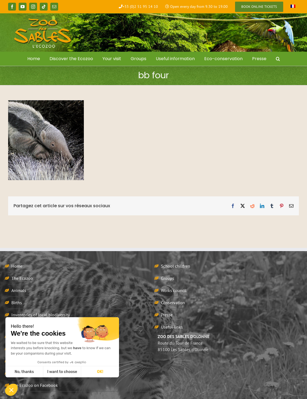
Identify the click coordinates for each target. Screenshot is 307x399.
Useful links (172, 327)
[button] (278, 59)
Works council (174, 290)
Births (16, 302)
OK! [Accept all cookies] (100, 371)
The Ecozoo (22, 278)
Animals (18, 290)
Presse (167, 314)
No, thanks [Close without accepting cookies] (24, 371)
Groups (167, 278)
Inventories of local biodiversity (40, 314)
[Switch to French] (293, 7)
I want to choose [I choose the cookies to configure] (62, 371)
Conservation (173, 302)
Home (16, 266)
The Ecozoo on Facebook (34, 385)
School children (175, 266)
